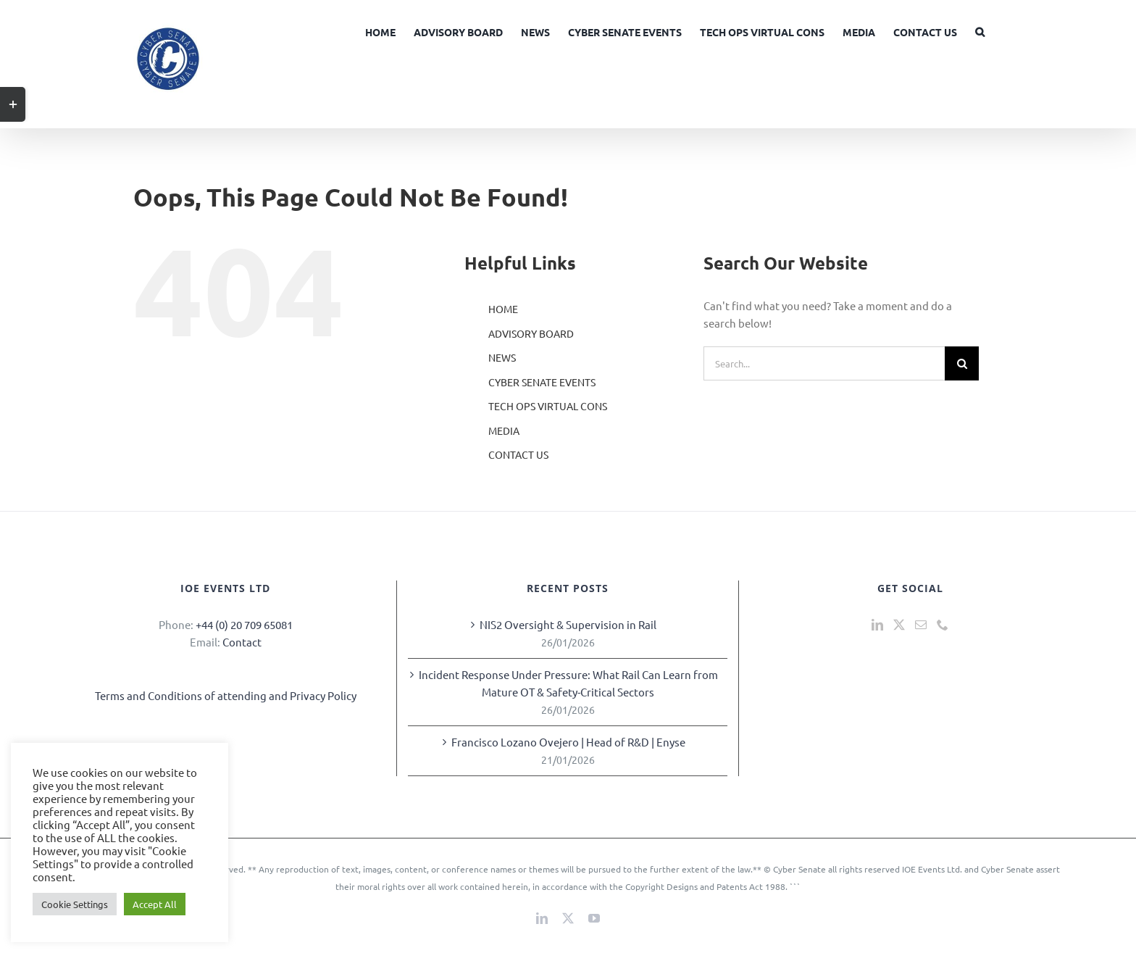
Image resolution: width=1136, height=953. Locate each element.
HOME (503, 308)
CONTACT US (518, 454)
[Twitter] (899, 625)
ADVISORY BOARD (531, 333)
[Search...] (824, 363)
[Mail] (921, 625)
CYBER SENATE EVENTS (542, 381)
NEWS (502, 357)
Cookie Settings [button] (74, 904)
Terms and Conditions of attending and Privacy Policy (225, 695)
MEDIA (503, 430)
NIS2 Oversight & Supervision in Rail (568, 624)
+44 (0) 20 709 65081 (244, 624)
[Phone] (942, 625)
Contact (242, 642)
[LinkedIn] (877, 625)
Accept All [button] (155, 904)
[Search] (962, 363)
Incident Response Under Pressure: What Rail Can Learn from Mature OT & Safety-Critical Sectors (568, 683)
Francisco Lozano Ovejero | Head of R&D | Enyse (568, 742)
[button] (980, 30)
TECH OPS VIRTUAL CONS (547, 405)
